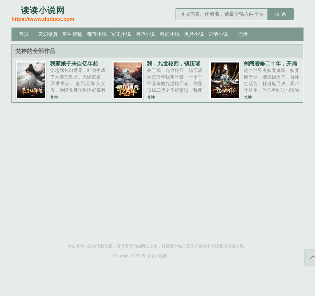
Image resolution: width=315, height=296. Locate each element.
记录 (243, 34)
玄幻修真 (48, 34)
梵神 (54, 97)
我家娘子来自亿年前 (74, 63)
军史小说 (121, 34)
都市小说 (97, 34)
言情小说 (218, 34)
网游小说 (145, 34)
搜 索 (280, 14)
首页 (24, 34)
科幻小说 (170, 34)
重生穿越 (72, 34)
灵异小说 (194, 34)
